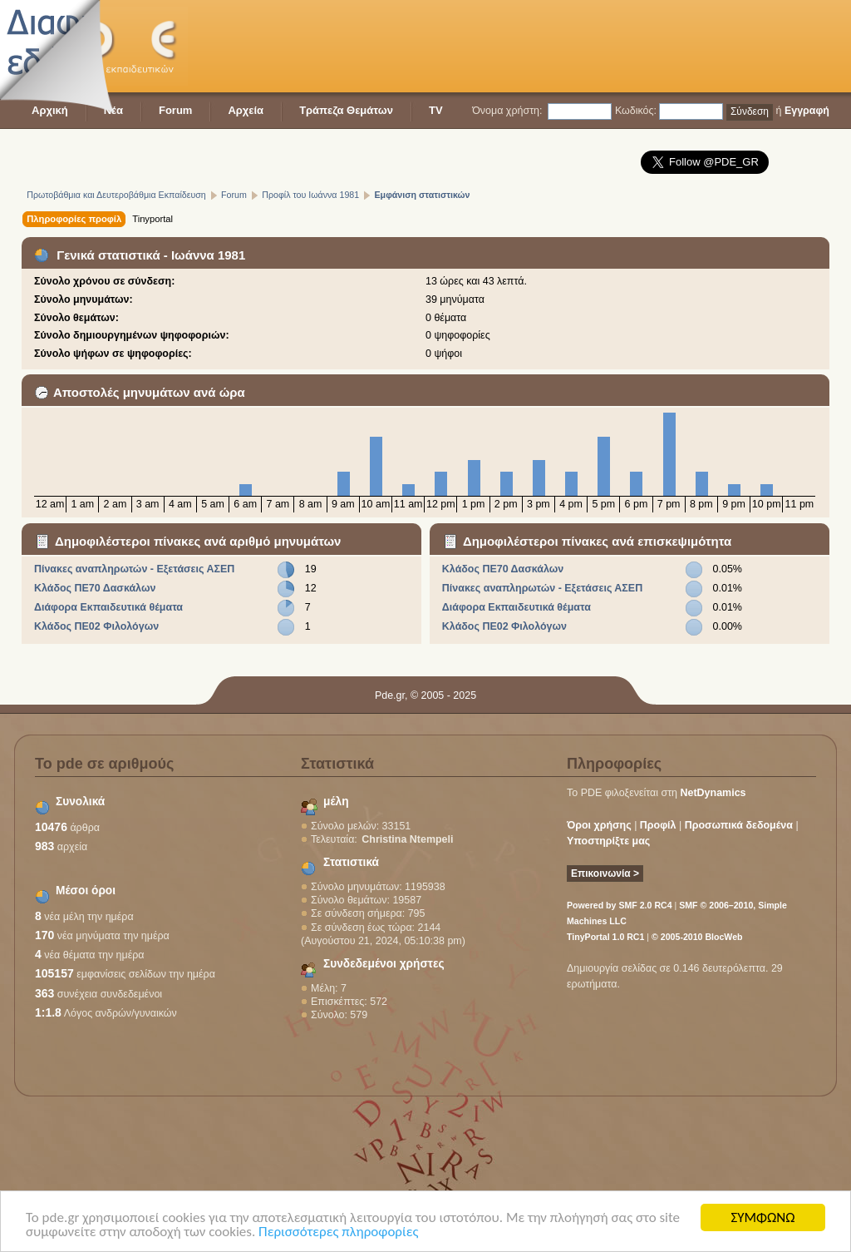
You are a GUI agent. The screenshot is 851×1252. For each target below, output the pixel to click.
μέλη (336, 801)
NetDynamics (713, 793)
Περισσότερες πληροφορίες (338, 1232)
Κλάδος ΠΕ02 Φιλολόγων (96, 626)
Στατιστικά (351, 862)
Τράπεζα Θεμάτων (346, 110)
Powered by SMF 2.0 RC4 (619, 905)
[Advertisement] (526, 45)
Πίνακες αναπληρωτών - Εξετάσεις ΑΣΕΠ (134, 569)
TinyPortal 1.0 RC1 (605, 937)
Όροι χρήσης (599, 825)
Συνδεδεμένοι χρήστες (384, 964)
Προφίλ (658, 825)
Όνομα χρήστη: (507, 110)
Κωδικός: (636, 110)
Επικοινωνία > (605, 873)
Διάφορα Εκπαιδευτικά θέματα (108, 607)
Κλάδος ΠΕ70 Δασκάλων (94, 588)
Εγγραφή (807, 110)
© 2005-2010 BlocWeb (697, 937)
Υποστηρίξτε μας (608, 841)
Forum (175, 110)
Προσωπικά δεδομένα (739, 825)
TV (436, 110)
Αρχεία (245, 110)
